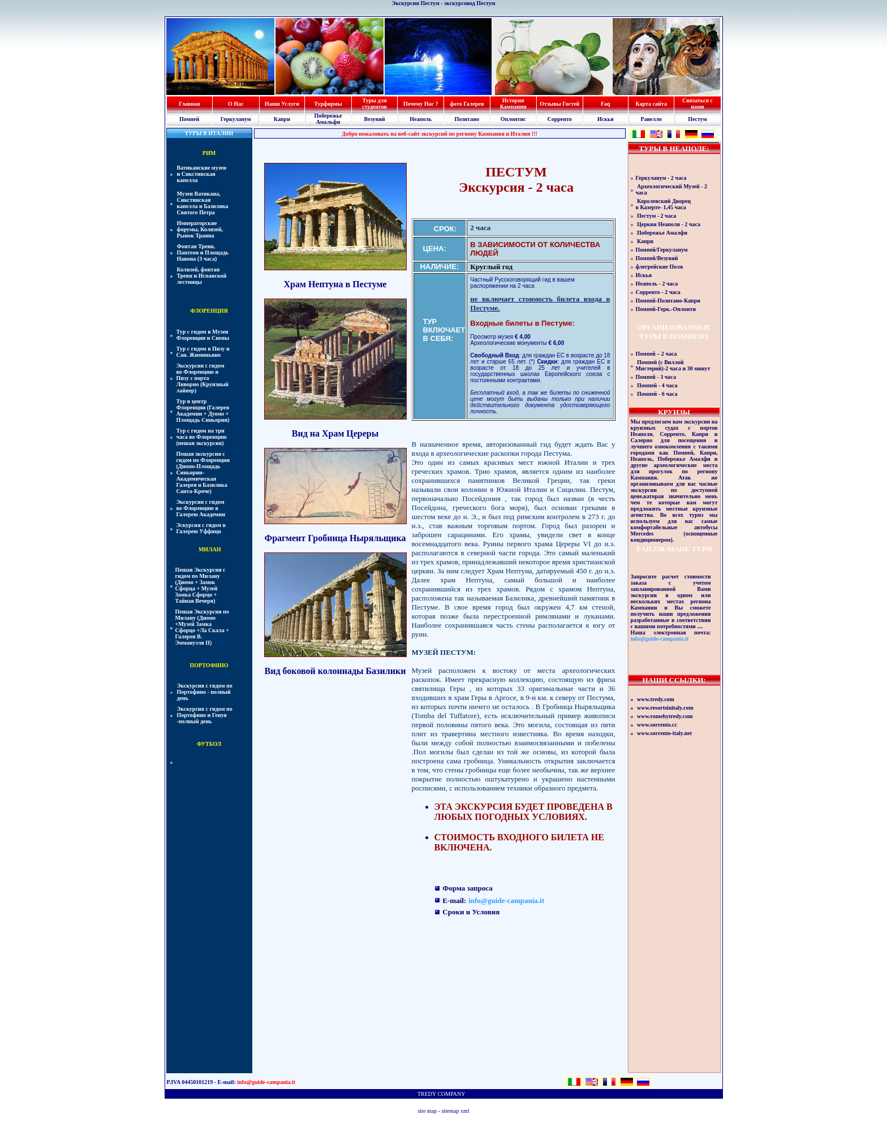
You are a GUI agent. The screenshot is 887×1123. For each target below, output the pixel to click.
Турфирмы (328, 104)
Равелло (651, 119)
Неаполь (421, 119)
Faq (605, 104)
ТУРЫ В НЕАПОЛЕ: (674, 148)
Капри (282, 119)
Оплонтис (513, 119)
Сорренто (559, 119)
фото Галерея (467, 104)
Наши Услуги (282, 104)
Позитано (467, 119)
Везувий (374, 119)
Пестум (697, 119)
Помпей (189, 119)
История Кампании (513, 103)
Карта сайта (650, 104)
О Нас (236, 104)
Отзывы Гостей (559, 104)
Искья (605, 119)
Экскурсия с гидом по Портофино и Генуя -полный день (204, 715)
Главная (189, 104)
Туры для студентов (374, 103)
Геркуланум (236, 119)
